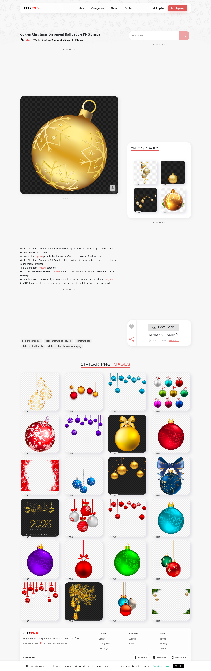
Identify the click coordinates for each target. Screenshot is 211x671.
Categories (97, 8)
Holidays (42, 267)
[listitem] (141, 657)
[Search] (184, 35)
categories (109, 279)
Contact (129, 8)
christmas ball (83, 341)
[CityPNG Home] (31, 8)
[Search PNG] (154, 35)
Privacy (163, 643)
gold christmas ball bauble (58, 341)
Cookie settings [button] (161, 666)
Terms (163, 638)
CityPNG (39, 256)
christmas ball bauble (32, 346)
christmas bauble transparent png (64, 346)
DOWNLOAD (163, 327)
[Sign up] (177, 8)
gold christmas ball (31, 341)
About (114, 8)
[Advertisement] (69, 72)
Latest (81, 8)
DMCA (163, 648)
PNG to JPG (104, 648)
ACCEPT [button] (179, 666)
